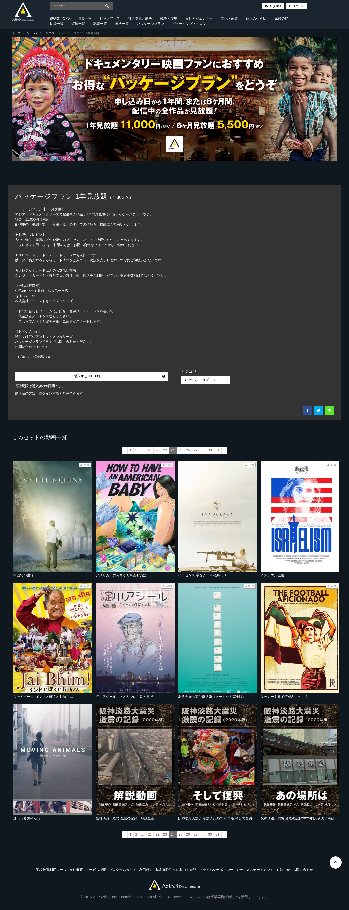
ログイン (298, 6)
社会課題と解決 (140, 18)
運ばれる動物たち (26, 818)
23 (165, 450)
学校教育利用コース (51, 870)
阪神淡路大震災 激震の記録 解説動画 (125, 818)
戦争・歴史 (168, 18)
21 (150, 450)
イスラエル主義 (272, 575)
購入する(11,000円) (119, 376)
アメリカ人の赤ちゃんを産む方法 (121, 575)
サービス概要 (96, 870)
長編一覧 (56, 23)
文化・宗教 (229, 18)
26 (188, 450)
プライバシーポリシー (216, 870)
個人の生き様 (256, 18)
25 (180, 450)
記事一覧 (100, 23)
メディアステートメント (254, 870)
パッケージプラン (150, 23)
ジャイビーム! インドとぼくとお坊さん (43, 697)
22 (157, 450)
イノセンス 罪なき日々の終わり (202, 575)
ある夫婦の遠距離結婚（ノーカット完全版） (212, 697)
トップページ (21, 33)
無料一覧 (122, 23)
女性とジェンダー (199, 18)
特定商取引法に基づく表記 (176, 870)
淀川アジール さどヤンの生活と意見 (124, 697)
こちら (44, 347)
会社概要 (76, 870)
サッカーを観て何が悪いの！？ (284, 697)
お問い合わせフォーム (91, 245)
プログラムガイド (122, 870)
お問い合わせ (303, 870)
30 (210, 450)
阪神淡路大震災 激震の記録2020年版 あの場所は (297, 818)
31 (218, 450)
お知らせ (283, 870)
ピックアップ (110, 18)
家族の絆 (281, 18)
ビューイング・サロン (189, 23)
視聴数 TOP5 (60, 18)
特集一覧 (84, 18)
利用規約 (146, 870)
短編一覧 (78, 23)
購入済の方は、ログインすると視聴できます (49, 393)
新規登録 (275, 6)
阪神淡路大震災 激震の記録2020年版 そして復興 (215, 818)
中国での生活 (23, 575)
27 (196, 450)
